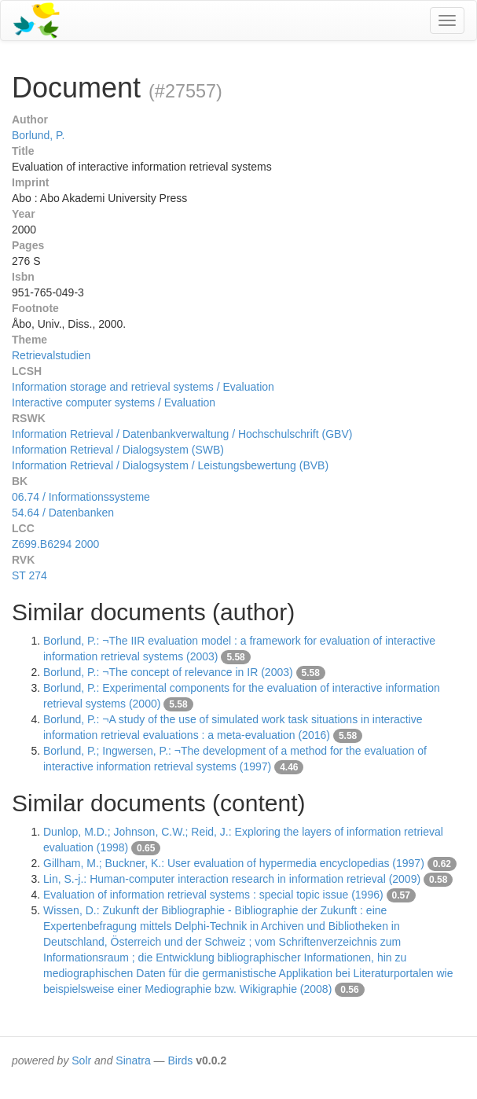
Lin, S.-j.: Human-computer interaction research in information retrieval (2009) (231, 879)
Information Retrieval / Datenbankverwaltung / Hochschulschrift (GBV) (182, 434)
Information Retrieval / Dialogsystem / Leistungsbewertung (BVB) (170, 465)
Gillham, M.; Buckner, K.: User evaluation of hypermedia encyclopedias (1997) (233, 863)
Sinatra (133, 1060)
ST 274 (29, 575)
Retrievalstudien (51, 355)
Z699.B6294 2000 (55, 544)
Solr (81, 1060)
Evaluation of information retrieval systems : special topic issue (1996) (213, 894)
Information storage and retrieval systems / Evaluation (143, 386)
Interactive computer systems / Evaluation (113, 402)
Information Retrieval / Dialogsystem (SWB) (118, 449)
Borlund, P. (38, 135)
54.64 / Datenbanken (63, 512)
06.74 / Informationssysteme (81, 497)
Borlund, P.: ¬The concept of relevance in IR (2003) (168, 672)
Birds (180, 1060)
